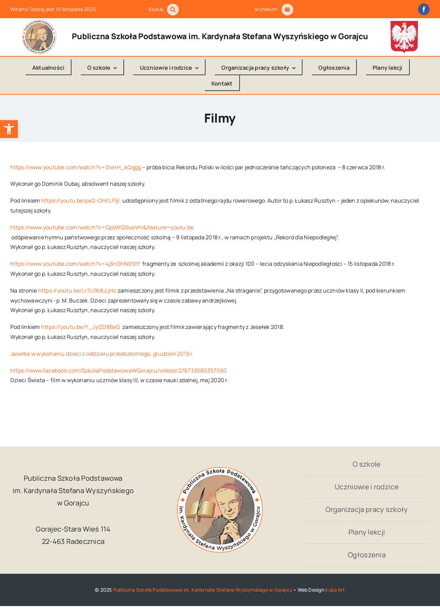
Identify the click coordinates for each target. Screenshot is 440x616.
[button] (9, 129)
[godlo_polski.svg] (404, 23)
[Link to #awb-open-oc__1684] (287, 9)
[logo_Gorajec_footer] (39, 22)
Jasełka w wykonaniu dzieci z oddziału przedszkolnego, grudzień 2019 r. (102, 353)
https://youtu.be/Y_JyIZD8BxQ (80, 327)
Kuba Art (335, 589)
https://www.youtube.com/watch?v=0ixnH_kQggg (75, 167)
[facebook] (424, 9)
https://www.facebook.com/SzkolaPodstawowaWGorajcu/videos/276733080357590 (118, 370)
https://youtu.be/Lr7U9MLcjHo (77, 290)
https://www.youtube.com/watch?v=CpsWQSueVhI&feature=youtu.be (102, 227)
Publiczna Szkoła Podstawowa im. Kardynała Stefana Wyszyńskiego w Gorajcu (202, 589)
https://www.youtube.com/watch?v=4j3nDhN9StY (75, 263)
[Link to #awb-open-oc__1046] (173, 9)
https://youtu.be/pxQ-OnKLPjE (80, 200)
